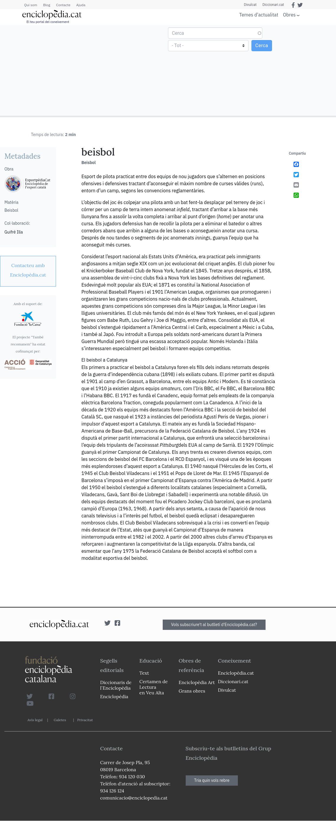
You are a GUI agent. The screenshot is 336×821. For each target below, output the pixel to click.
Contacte (63, 5)
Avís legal (34, 720)
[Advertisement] (84, 70)
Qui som (30, 5)
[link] (28, 270)
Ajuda (80, 5)
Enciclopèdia (114, 696)
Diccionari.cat (273, 5)
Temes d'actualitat (258, 14)
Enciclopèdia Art (197, 682)
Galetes (60, 720)
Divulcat (250, 5)
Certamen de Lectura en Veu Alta (153, 687)
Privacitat (85, 720)
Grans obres (192, 691)
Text (144, 673)
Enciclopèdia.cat (236, 673)
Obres (289, 14)
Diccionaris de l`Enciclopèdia (115, 685)
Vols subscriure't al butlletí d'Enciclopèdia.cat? (214, 624)
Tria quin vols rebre (212, 780)
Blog (46, 5)
